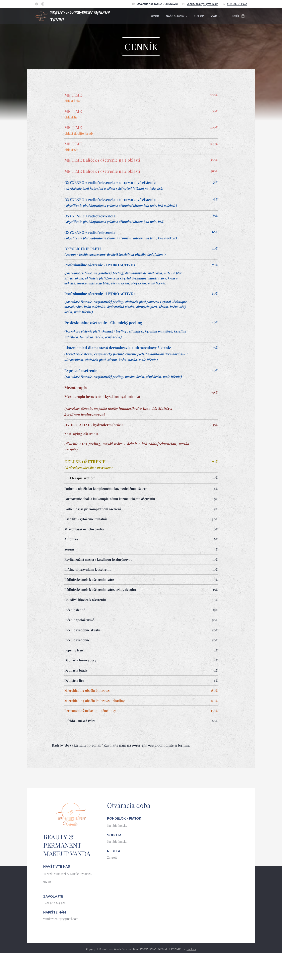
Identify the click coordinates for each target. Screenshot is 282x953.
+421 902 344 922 (237, 4)
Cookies (191, 949)
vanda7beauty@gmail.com (202, 4)
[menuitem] (141, 16)
